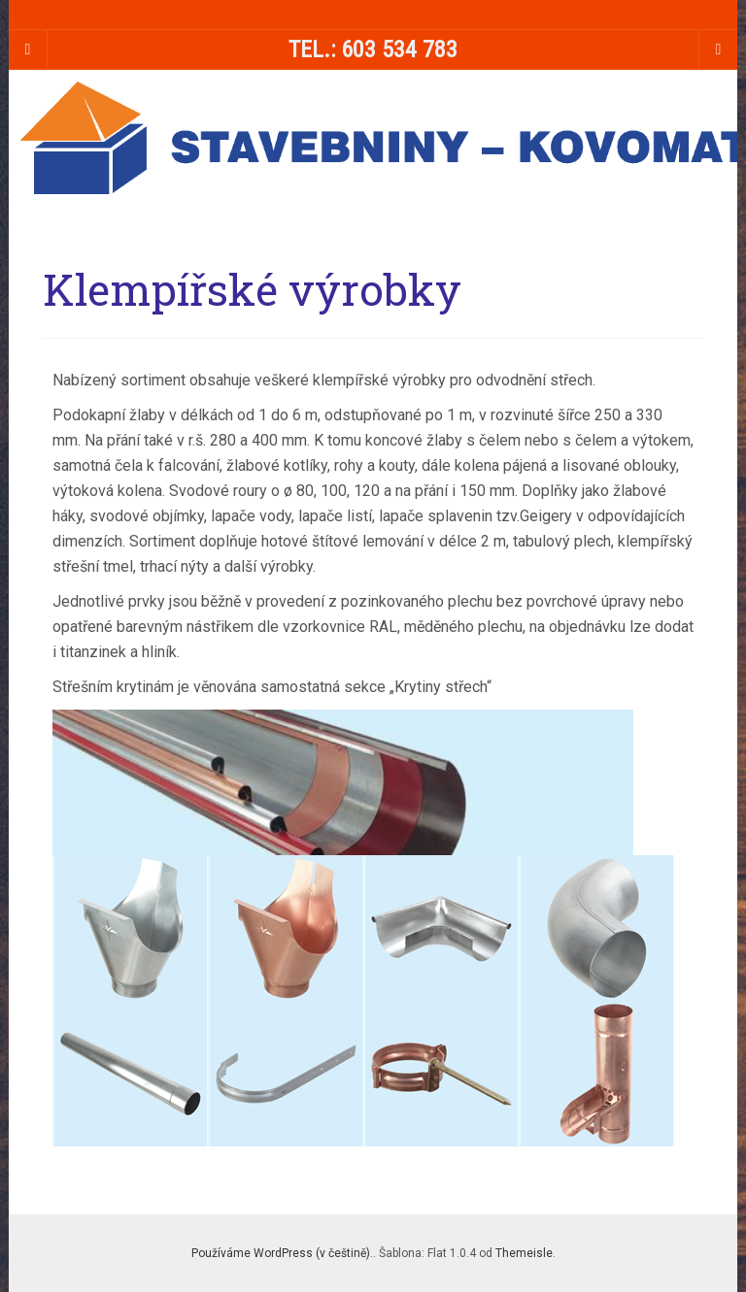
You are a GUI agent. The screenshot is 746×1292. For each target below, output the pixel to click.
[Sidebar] (28, 49)
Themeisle (524, 1253)
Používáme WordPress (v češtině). (282, 1253)
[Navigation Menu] (717, 49)
